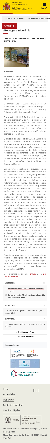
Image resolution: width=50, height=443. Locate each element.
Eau (14, 18)
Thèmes (22, 18)
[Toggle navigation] (43, 6)
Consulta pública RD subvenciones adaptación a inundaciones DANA (26, 296)
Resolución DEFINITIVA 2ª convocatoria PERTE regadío (26, 289)
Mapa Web (8, 399)
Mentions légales (11, 410)
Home (7, 18)
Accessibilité (9, 394)
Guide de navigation (13, 405)
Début (6, 389)
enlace (33, 274)
